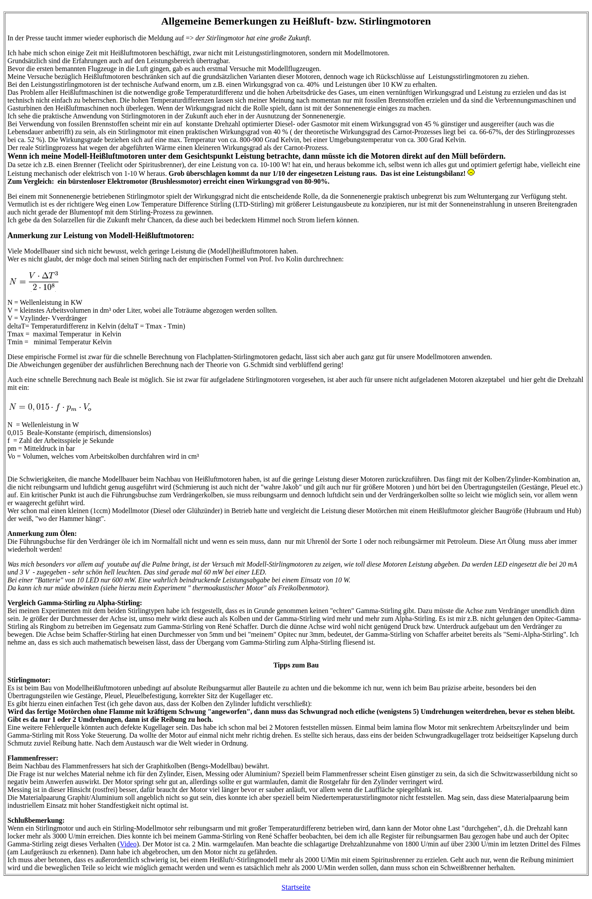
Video (128, 844)
